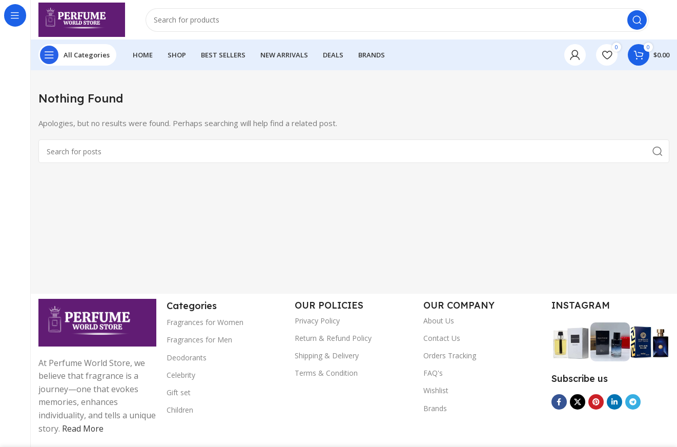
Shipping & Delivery (327, 357)
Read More (83, 429)
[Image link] (97, 323)
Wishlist (435, 392)
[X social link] (577, 403)
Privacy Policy (317, 322)
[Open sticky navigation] (77, 56)
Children (180, 411)
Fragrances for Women (205, 324)
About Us (438, 322)
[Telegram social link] (633, 403)
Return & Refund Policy (333, 339)
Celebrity (181, 376)
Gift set (179, 394)
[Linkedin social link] (614, 403)
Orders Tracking (449, 357)
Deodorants (187, 358)
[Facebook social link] (559, 403)
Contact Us (441, 339)
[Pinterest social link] (596, 403)
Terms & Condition (326, 374)
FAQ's (433, 374)
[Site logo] (83, 19)
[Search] (399, 20)
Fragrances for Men (199, 341)
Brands (435, 409)
